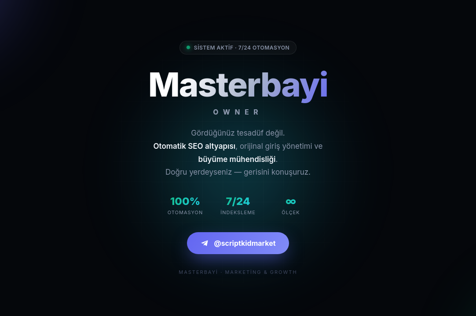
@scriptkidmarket (237, 243)
